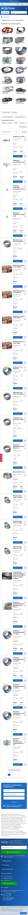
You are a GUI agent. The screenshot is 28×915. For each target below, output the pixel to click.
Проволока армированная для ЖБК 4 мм (18, 446)
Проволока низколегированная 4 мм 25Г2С (18, 659)
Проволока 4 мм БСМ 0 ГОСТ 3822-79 (19, 266)
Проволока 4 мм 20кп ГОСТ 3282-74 (18, 240)
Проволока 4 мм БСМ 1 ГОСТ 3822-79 (19, 291)
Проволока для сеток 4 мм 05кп (17, 496)
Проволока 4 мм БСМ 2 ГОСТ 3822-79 (19, 317)
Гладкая (14, 112)
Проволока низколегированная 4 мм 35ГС (18, 686)
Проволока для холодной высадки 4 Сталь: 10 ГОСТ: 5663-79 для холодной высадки (19, 575)
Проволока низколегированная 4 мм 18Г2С (18, 632)
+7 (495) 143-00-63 (7, 876)
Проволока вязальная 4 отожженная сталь (18, 187)
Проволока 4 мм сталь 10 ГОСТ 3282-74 (18, 419)
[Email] (14, 847)
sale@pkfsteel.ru (7, 878)
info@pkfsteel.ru (7, 880)
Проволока (7, 17)
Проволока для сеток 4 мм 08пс (17, 522)
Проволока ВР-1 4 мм (19, 472)
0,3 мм (9, 122)
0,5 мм (15, 122)
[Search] (19, 12)
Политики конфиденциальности (13, 806)
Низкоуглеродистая (8, 117)
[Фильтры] (1, 458)
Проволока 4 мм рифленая (17, 367)
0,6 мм (22, 122)
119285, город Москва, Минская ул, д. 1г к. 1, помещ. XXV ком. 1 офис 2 (14, 891)
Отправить (14, 802)
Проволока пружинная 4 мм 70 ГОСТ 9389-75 (18, 713)
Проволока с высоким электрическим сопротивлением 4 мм (18, 742)
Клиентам (14, 865)
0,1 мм (4, 122)
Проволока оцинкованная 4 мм (18, 161)
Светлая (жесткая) (20, 117)
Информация (14, 861)
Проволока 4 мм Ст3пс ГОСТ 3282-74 (18, 393)
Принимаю (23, 913)
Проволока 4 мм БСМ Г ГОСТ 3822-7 (19, 342)
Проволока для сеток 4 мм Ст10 (17, 547)
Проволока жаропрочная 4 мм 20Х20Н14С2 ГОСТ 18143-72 (18, 605)
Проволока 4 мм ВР (18, 136)
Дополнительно (14, 869)
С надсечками (6, 112)
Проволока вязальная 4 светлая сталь (18, 214)
